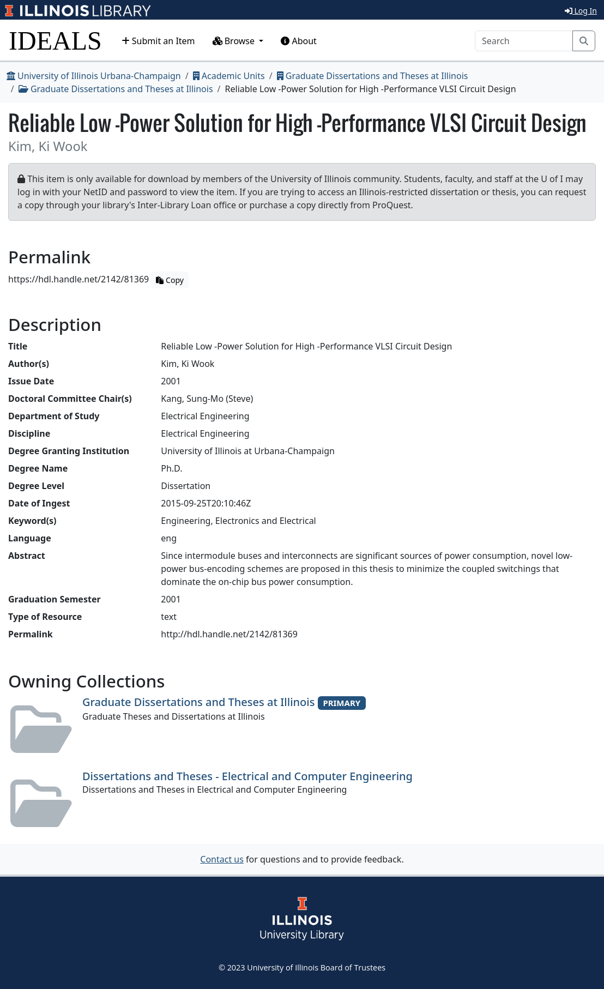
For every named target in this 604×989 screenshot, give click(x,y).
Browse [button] (235, 41)
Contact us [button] (222, 859)
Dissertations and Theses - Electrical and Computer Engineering (247, 776)
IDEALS (55, 40)
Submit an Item (158, 41)
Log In (581, 10)
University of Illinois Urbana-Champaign (94, 76)
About (299, 41)
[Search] (524, 41)
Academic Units (229, 76)
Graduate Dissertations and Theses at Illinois (372, 76)
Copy (169, 280)
